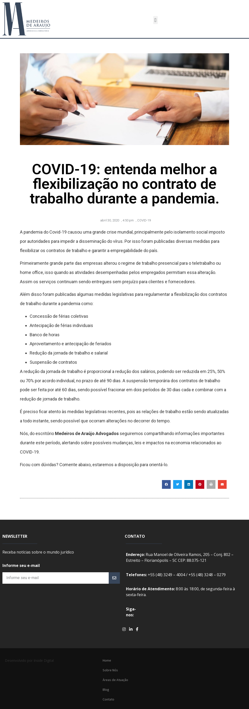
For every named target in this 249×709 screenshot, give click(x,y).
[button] (155, 20)
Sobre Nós (110, 670)
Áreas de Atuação (115, 680)
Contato (108, 699)
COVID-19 (144, 220)
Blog (106, 689)
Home (107, 660)
